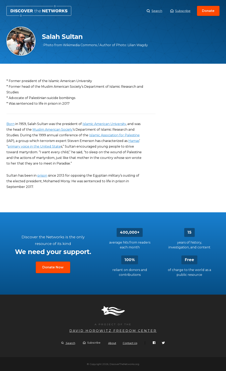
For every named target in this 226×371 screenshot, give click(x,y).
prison (42, 175)
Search (154, 11)
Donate (208, 11)
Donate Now (53, 267)
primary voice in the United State (34, 146)
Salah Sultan (38, 11)
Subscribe (180, 11)
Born (10, 124)
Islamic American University (104, 124)
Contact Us (130, 343)
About (112, 343)
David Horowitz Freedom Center (113, 331)
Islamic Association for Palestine (114, 135)
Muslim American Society (52, 129)
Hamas (133, 141)
